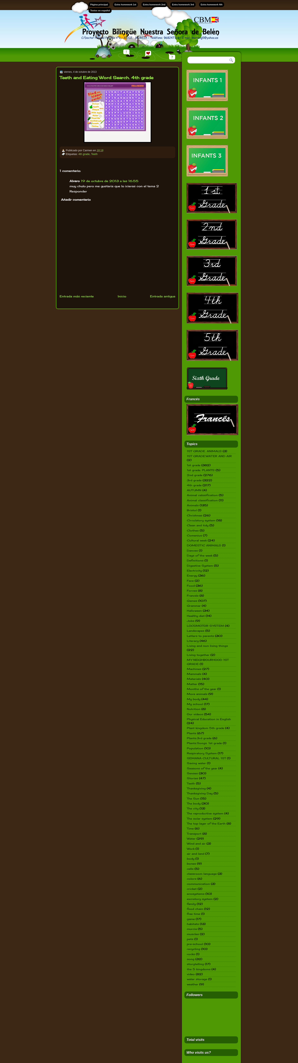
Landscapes (195, 630)
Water (191, 838)
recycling (193, 949)
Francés (192, 595)
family (191, 904)
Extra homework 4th (211, 4)
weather (192, 984)
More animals (197, 694)
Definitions (195, 560)
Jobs (190, 620)
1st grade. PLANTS (201, 470)
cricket (192, 888)
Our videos (195, 714)
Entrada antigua (162, 296)
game (191, 919)
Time (190, 828)
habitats (193, 924)
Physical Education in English (209, 719)
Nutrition (193, 709)
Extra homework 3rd (183, 4)
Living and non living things (207, 645)
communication (198, 883)
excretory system (200, 899)
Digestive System (200, 565)
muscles (193, 934)
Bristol (192, 510)
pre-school (195, 944)
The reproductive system (205, 813)
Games (192, 600)
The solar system (199, 818)
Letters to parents (200, 636)
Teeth (94, 154)
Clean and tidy (197, 525)
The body (194, 803)
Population (195, 748)
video (191, 974)
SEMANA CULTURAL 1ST (206, 758)
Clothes (193, 530)
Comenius (194, 535)
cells (190, 868)
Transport (194, 833)
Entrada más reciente (77, 296)
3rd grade (194, 480)
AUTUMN (194, 490)
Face (190, 580)
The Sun (193, 798)
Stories (192, 778)
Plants (191, 733)
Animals (193, 505)
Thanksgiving (196, 788)
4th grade (84, 154)
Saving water (196, 763)
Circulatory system (201, 520)
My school (195, 704)
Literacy (193, 640)
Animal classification (202, 500)
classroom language (202, 873)
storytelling (195, 964)
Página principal (99, 4)
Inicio (122, 296)
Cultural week (197, 540)
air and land (195, 853)
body (190, 858)
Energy (192, 575)
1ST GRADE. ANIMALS (204, 451)
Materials (194, 678)
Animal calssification (202, 495)
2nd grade (194, 475)
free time (193, 913)
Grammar (194, 605)
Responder (78, 191)
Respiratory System (202, 753)
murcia (192, 929)
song (190, 959)
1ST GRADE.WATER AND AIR (209, 456)
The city (192, 808)
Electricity (194, 570)
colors (191, 878)
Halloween (194, 610)
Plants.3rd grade (199, 738)
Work (191, 848)
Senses (192, 773)
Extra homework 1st (125, 4)
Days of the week (199, 555)
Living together (198, 655)
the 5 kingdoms (198, 969)
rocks (191, 954)
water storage (197, 979)
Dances (192, 550)
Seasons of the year (202, 768)
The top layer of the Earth (206, 823)
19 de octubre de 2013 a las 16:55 (109, 181)
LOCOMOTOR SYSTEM (205, 625)
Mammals (194, 674)
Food (191, 585)
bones (191, 863)
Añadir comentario (76, 199)
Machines (194, 669)
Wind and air (196, 843)
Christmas (194, 515)
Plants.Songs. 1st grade (204, 743)
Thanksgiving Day (200, 793)
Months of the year (201, 689)
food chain (195, 908)
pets (190, 939)
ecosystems (195, 893)
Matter (192, 684)
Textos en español (100, 10)
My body (193, 699)
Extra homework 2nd (154, 4)
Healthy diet (196, 615)
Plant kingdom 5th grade (205, 728)
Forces (192, 590)
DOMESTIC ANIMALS (204, 545)
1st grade (193, 465)
